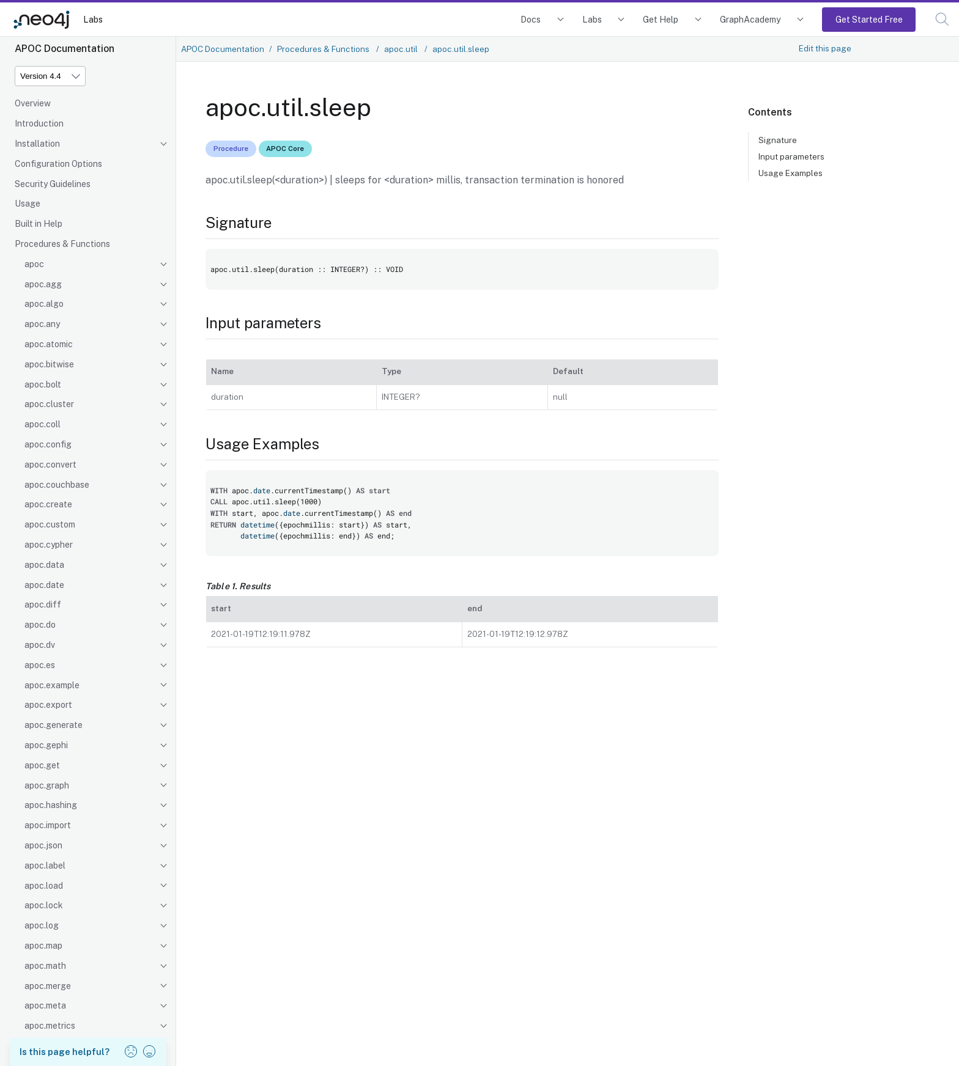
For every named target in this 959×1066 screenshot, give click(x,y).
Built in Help (38, 224)
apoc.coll (42, 424)
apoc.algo (44, 304)
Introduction (39, 123)
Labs (93, 19)
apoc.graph (46, 785)
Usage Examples (790, 173)
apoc (34, 264)
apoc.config (48, 444)
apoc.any (42, 324)
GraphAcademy (750, 19)
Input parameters (791, 156)
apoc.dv (39, 645)
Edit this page (825, 48)
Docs (530, 19)
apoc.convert (50, 464)
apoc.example (52, 685)
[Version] (50, 76)
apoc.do (40, 625)
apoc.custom (49, 524)
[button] (942, 19)
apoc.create (48, 504)
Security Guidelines (53, 184)
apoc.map (43, 945)
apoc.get (42, 765)
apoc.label (44, 865)
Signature (777, 140)
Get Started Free (869, 19)
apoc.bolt (42, 384)
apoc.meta (45, 1005)
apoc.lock (43, 905)
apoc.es (39, 665)
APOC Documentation (222, 49)
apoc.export (48, 705)
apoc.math (45, 966)
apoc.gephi (46, 745)
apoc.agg (43, 284)
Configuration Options (58, 164)
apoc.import (47, 825)
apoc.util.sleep (460, 49)
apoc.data (44, 565)
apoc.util (402, 49)
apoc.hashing (50, 805)
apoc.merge (47, 986)
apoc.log (41, 925)
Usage (27, 203)
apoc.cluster (49, 404)
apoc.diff (42, 604)
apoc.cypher (48, 545)
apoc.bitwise (49, 364)
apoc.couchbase (56, 485)
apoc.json (43, 845)
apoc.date (44, 585)
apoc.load (43, 886)
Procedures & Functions (62, 244)
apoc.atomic (48, 344)
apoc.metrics (49, 1026)
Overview (33, 103)
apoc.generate (53, 725)
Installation (37, 144)
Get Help (660, 19)
